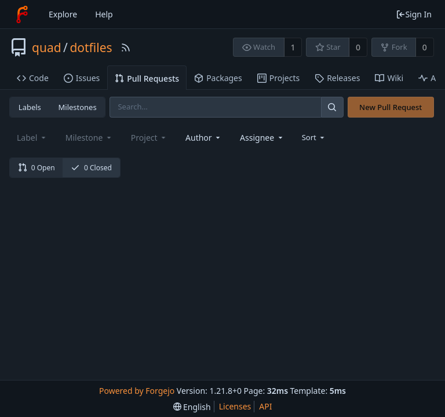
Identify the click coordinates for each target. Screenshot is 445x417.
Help (104, 14)
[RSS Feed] (126, 47)
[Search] (332, 107)
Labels (30, 107)
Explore (63, 14)
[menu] (314, 137)
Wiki (389, 77)
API (265, 406)
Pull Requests (147, 78)
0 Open (36, 168)
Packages (218, 77)
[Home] (22, 14)
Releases (337, 77)
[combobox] (203, 137)
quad (46, 47)
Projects (278, 77)
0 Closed (91, 168)
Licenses (235, 406)
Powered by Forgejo (136, 390)
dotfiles (91, 47)
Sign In (414, 14)
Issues (82, 77)
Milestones (78, 107)
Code (33, 77)
